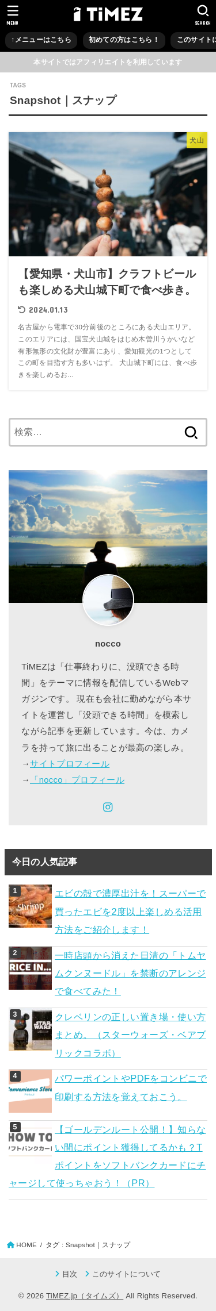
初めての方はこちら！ (124, 39)
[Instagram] (108, 807)
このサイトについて (126, 1274)
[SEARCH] (203, 15)
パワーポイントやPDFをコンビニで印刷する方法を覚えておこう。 (131, 1087)
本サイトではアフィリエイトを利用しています (107, 62)
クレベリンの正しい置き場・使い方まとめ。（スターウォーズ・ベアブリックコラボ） (130, 1035)
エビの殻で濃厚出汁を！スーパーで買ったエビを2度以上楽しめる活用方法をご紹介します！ (130, 911)
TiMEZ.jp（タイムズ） (84, 1295)
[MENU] (13, 15)
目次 (70, 1274)
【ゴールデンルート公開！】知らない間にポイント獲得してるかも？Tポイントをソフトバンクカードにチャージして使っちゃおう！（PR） (107, 1156)
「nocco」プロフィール (77, 780)
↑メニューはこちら (41, 39)
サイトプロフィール (69, 763)
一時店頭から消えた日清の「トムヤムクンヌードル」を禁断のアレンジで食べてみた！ (130, 973)
